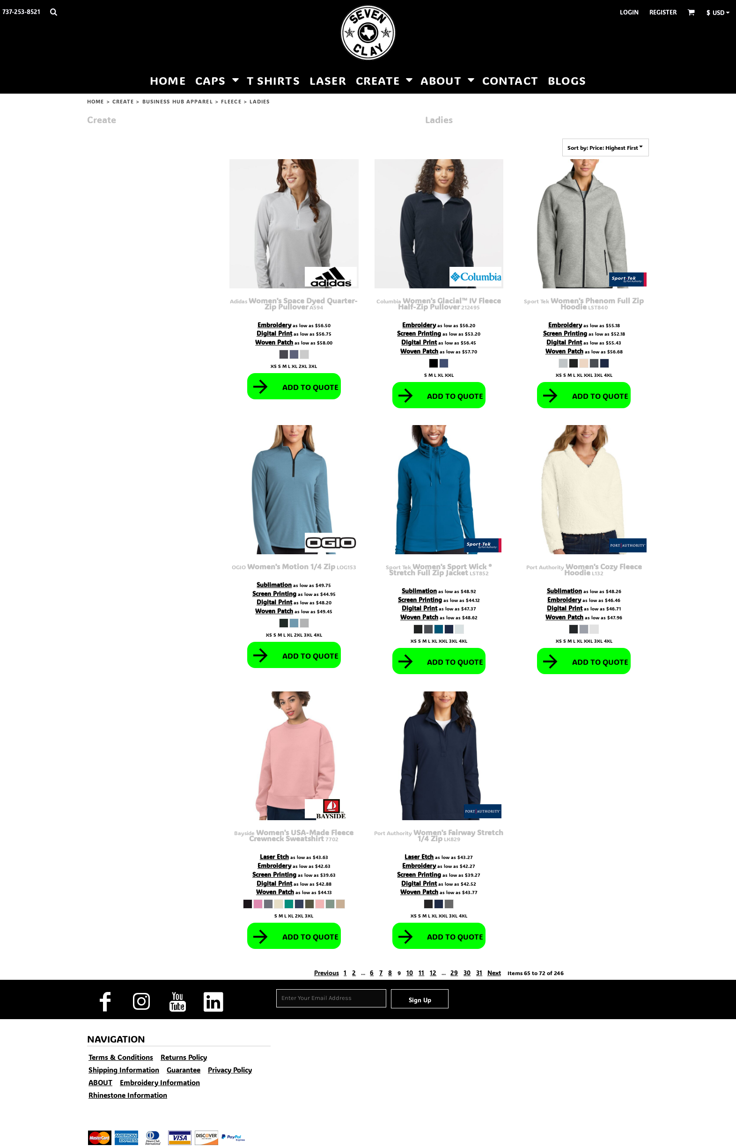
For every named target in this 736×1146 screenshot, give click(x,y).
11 (421, 973)
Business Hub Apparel (177, 101)
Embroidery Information (160, 1082)
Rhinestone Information (127, 1095)
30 (467, 973)
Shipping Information (123, 1069)
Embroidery (274, 325)
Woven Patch (274, 342)
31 (479, 973)
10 (409, 973)
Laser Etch (274, 856)
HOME (95, 101)
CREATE (123, 101)
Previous (326, 973)
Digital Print (274, 333)
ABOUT (100, 1082)
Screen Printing (419, 333)
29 (454, 973)
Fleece (231, 101)
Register (663, 12)
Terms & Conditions (120, 1057)
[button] (53, 11)
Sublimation (274, 584)
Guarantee (183, 1069)
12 (433, 973)
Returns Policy (184, 1057)
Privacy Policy (230, 1069)
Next (494, 973)
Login (629, 12)
